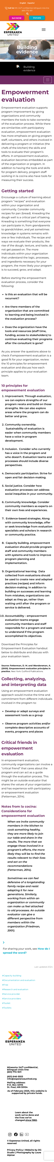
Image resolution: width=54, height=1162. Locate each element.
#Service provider (11, 994)
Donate (37, 18)
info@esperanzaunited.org (22, 1078)
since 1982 (31, 1120)
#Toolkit (6, 1003)
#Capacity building (11, 975)
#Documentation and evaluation (18, 980)
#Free (5, 985)
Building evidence (29, 68)
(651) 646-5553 (15, 1076)
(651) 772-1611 (14, 1072)
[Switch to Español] (31, 3)
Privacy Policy (15, 1150)
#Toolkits (6, 1007)
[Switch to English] (23, 3)
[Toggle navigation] (48, 80)
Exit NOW (16, 18)
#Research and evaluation (15, 989)
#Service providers (11, 998)
